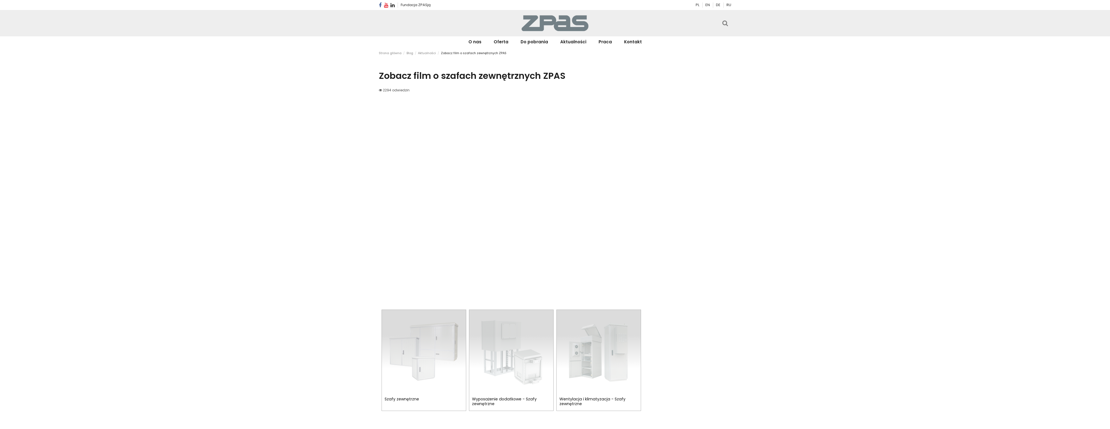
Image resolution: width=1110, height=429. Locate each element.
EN (708, 4)
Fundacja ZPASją (416, 4)
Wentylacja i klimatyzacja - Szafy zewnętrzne (592, 401)
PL (697, 4)
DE (718, 4)
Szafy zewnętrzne (402, 399)
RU (728, 4)
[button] (501, 41)
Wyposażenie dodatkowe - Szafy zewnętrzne (504, 401)
